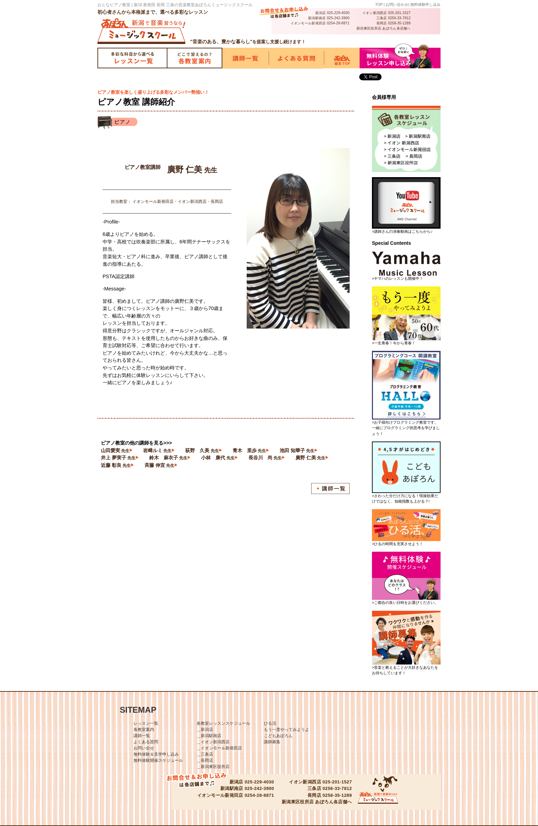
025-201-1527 (399, 13)
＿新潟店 (205, 729)
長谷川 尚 (265, 457)
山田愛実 (115, 450)
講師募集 (272, 741)
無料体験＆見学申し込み (156, 754)
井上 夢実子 (118, 457)
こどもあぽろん (278, 735)
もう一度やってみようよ (286, 729)
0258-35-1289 (399, 23)
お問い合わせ (397, 4)
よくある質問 (145, 741)
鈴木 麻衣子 (168, 457)
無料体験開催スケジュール (158, 760)
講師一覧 (141, 735)
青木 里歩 (249, 450)
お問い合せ (143, 748)
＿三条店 (205, 754)
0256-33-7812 (399, 18)
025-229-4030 (338, 13)
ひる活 (270, 723)
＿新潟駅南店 (209, 735)
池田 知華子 (297, 450)
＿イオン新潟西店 (213, 741)
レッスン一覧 (145, 723)
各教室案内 (143, 729)
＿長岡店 (205, 760)
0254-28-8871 (338, 23)
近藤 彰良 (116, 465)
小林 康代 (217, 457)
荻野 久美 (202, 450)
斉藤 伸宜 (159, 465)
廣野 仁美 (310, 457)
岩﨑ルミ (157, 450)
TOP (379, 4)
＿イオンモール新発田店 (219, 748)
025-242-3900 (338, 18)
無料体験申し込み (425, 4)
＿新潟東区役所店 (213, 766)
